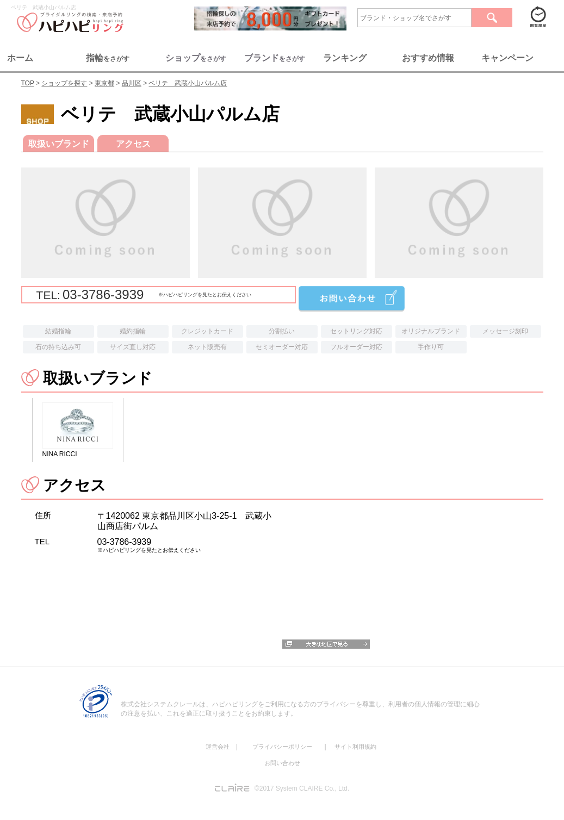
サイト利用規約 (355, 746)
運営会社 (218, 746)
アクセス (132, 143)
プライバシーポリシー (282, 746)
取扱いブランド (58, 143)
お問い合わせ (282, 763)
